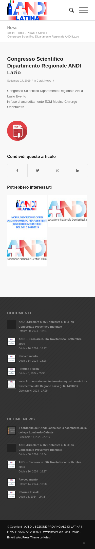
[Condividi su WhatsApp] (58, 170)
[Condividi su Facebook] (17, 170)
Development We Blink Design (60, 531)
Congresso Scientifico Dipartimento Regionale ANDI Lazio (44, 66)
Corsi (40, 80)
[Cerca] (69, 10)
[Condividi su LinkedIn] (78, 170)
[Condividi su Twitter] (37, 170)
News (12, 27)
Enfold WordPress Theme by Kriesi (28, 537)
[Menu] (81, 10)
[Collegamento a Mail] (84, 542)
